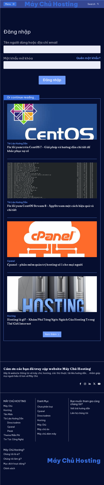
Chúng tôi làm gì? (12, 459)
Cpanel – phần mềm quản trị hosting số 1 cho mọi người (45, 264)
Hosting (11, 316)
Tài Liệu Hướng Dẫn (17, 143)
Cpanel (11, 261)
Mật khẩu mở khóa (52, 58)
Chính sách (9, 468)
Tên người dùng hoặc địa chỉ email (30, 42)
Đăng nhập (52, 80)
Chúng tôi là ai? (11, 454)
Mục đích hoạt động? (14, 463)
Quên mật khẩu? (88, 58)
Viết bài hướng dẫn (80, 408)
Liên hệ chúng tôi (79, 413)
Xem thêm (52, 334)
